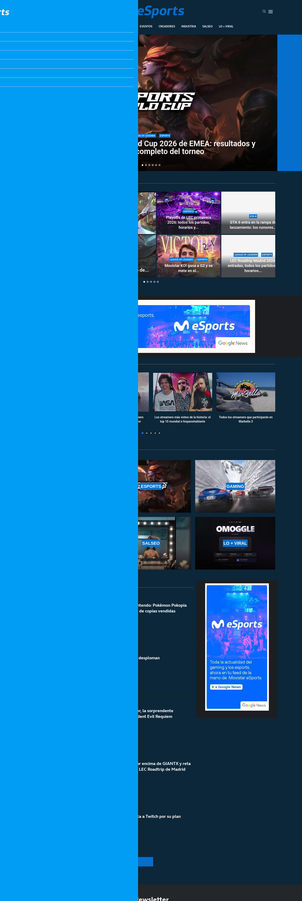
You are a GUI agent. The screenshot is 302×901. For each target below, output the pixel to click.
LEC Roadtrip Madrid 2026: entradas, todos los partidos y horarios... (253, 265)
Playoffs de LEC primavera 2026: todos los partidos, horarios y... (188, 222)
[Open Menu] (270, 12)
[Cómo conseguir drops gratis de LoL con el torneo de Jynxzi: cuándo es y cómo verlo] (91, 234)
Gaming (127, 26)
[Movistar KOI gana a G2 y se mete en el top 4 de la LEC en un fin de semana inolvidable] (188, 256)
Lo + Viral (226, 26)
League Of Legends (83, 26)
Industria (188, 26)
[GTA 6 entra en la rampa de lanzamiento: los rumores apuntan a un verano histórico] (253, 213)
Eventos (146, 26)
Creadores (167, 26)
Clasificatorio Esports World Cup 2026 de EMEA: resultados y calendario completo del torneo (151, 147)
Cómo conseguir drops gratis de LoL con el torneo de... (91, 270)
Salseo (207, 26)
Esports (109, 26)
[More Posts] (110, 861)
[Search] (264, 12)
